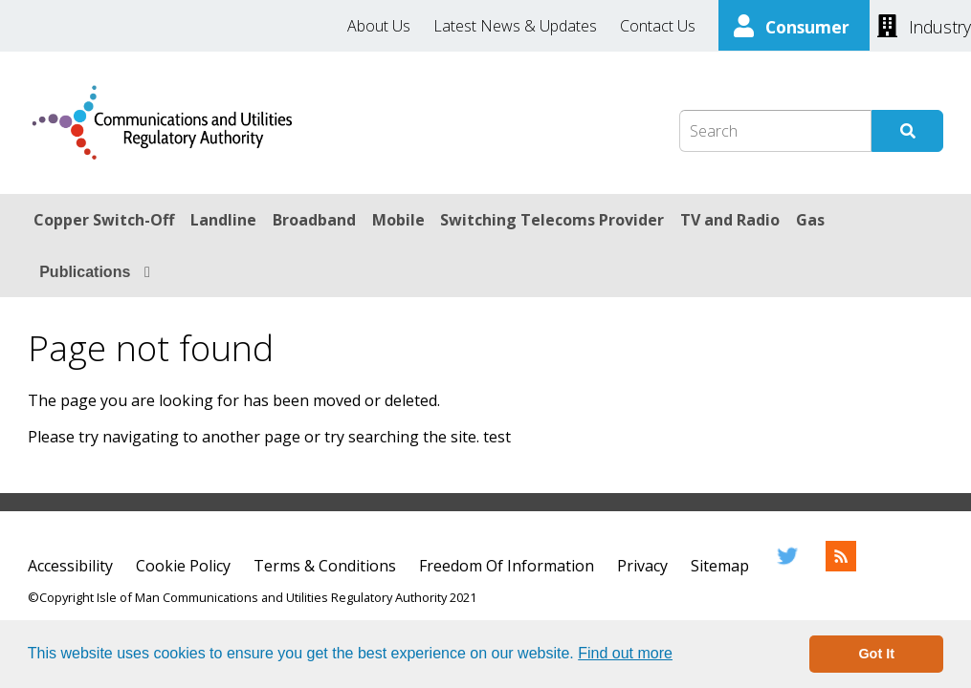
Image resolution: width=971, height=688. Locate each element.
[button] (679, 655)
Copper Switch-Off (103, 219)
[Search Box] (775, 131)
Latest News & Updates (515, 25)
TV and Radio (730, 219)
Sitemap (720, 565)
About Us (378, 25)
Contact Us (657, 25)
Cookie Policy (183, 565)
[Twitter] (787, 565)
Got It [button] (876, 653)
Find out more (625, 653)
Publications (84, 272)
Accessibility (70, 565)
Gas (810, 219)
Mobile (398, 219)
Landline (223, 219)
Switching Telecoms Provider (552, 219)
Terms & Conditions (325, 565)
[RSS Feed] (841, 565)
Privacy (642, 565)
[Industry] (924, 24)
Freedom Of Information (506, 565)
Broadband (314, 219)
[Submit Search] (907, 131)
